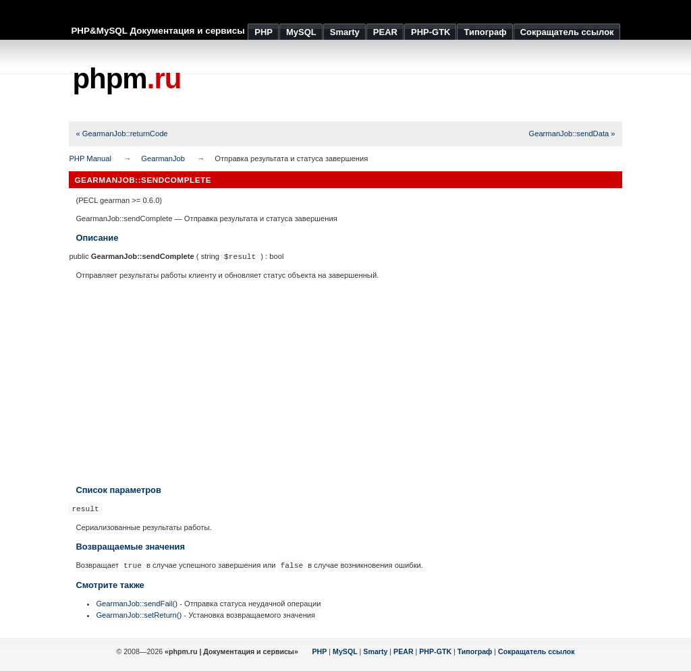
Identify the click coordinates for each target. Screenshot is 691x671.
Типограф (475, 651)
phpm (126, 78)
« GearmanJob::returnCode (121, 133)
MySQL (345, 651)
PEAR (403, 651)
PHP (319, 651)
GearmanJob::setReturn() (139, 615)
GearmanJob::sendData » (571, 133)
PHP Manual (90, 158)
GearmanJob (163, 158)
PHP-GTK (435, 651)
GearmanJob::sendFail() (136, 604)
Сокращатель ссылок (536, 651)
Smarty (375, 651)
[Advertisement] (376, 81)
